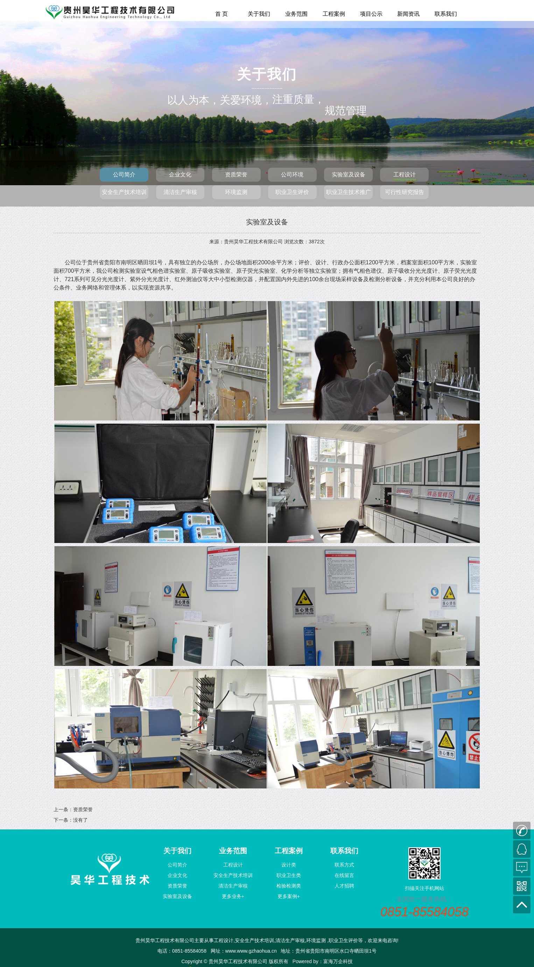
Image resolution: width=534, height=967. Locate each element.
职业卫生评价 (292, 192)
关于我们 (259, 14)
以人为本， (193, 100)
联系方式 (344, 865)
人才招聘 (344, 886)
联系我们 (446, 14)
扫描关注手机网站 (424, 888)
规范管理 (346, 57)
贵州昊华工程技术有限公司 (253, 241)
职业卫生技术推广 (348, 192)
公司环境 (292, 175)
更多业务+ (233, 896)
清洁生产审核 (180, 192)
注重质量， (298, 99)
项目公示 (371, 14)
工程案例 (334, 14)
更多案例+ (288, 896)
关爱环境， (246, 100)
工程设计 (404, 175)
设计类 (288, 865)
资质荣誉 (236, 175)
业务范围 (296, 14)
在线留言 (344, 875)
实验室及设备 (348, 175)
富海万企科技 (338, 961)
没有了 (80, 820)
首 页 (221, 14)
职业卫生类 (288, 875)
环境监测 (236, 192)
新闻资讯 (408, 14)
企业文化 (180, 175)
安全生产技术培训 (124, 192)
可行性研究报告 (404, 192)
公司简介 (124, 175)
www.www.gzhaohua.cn (251, 951)
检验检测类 (288, 886)
